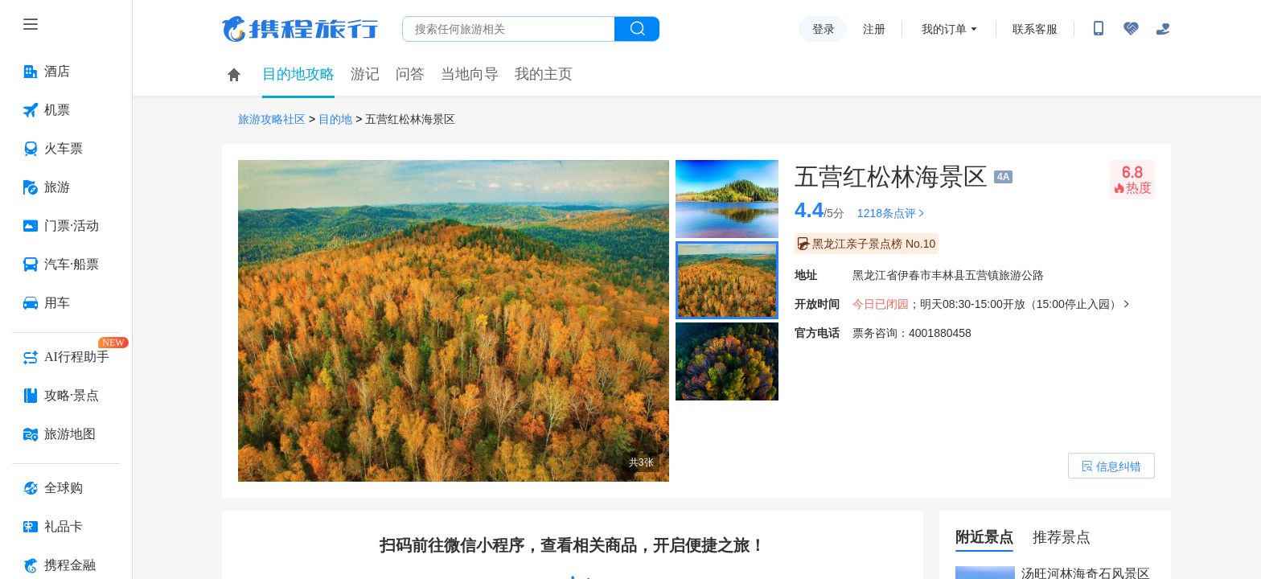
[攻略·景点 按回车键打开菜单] (66, 396)
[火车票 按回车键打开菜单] (66, 149)
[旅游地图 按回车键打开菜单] (66, 434)
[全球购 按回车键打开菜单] (66, 488)
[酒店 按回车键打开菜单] (66, 71)
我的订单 (944, 29)
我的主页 (544, 74)
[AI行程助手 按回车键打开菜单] (66, 357)
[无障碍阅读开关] (1131, 29)
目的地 (335, 119)
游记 (365, 74)
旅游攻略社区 (272, 119)
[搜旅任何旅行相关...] (508, 29)
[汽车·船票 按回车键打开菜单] (66, 264)
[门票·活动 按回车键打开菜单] (66, 226)
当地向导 (470, 74)
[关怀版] (1163, 29)
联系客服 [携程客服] (1035, 29)
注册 (874, 29)
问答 (410, 74)
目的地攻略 (298, 74)
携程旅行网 (300, 29)
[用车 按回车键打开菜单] (66, 303)
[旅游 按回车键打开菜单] (66, 187)
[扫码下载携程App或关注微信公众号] (1099, 29)
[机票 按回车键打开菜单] (66, 110)
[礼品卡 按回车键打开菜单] (66, 527)
